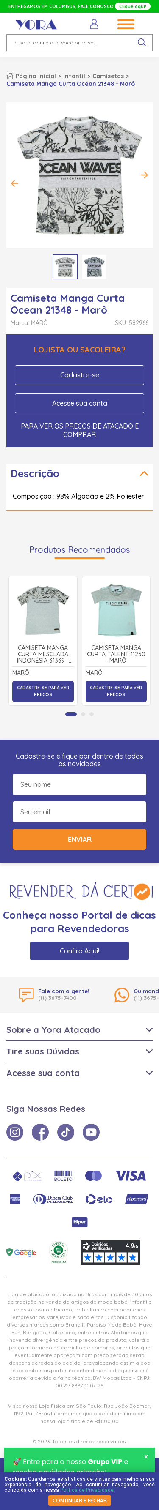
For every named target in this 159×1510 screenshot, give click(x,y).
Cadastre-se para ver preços (43, 691)
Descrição (35, 473)
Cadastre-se (79, 375)
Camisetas (108, 76)
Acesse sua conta (79, 403)
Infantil (74, 76)
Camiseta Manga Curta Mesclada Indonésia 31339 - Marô (43, 654)
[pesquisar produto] (142, 42)
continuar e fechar (80, 1500)
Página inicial (36, 76)
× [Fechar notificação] (146, 1457)
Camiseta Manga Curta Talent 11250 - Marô (116, 654)
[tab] (71, 714)
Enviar (80, 839)
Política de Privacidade (87, 1490)
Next (144, 175)
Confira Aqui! (79, 951)
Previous (14, 183)
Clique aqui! (132, 6)
